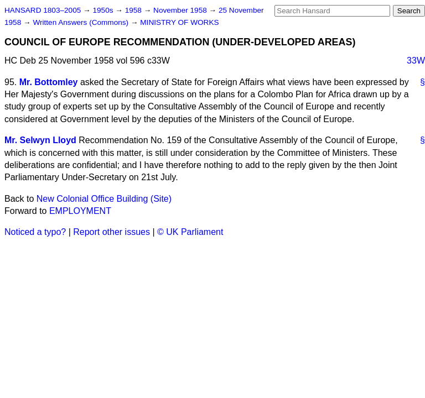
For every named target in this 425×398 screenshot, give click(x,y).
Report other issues (111, 232)
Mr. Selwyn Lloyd (40, 140)
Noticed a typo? (35, 232)
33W (416, 60)
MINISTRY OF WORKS (179, 22)
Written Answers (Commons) (82, 22)
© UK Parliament (190, 232)
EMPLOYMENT (80, 211)
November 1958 (181, 10)
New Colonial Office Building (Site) (104, 198)
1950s (103, 10)
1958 (134, 10)
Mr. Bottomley (48, 82)
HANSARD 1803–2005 (42, 10)
